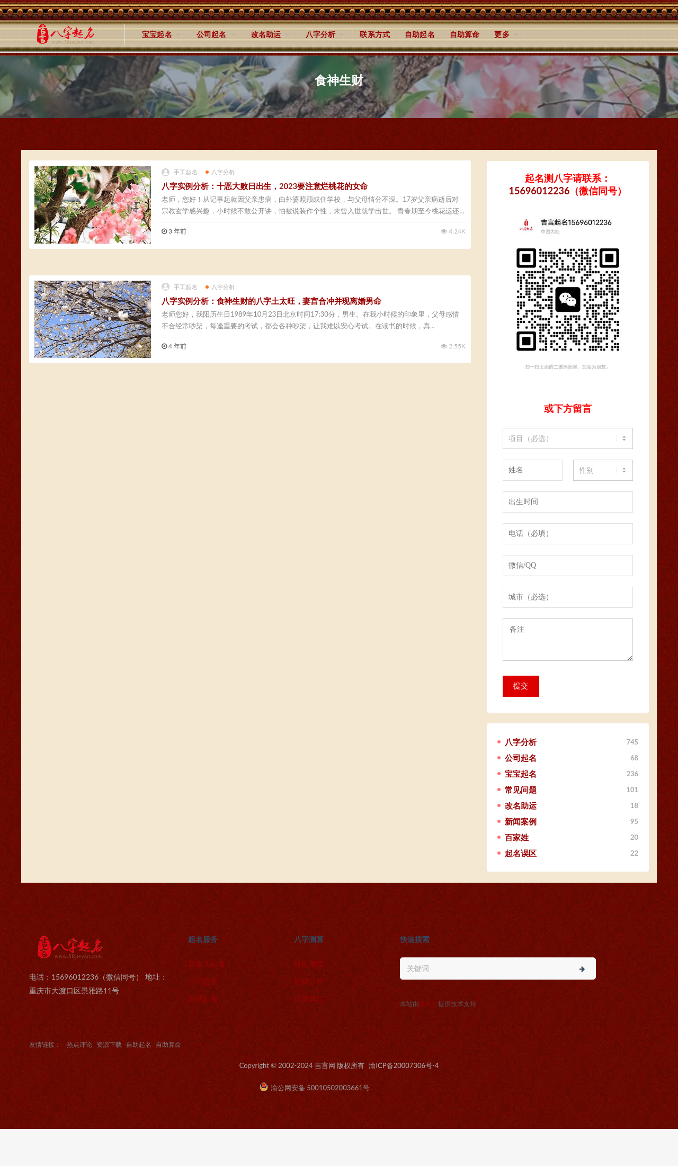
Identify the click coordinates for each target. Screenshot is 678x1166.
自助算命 (465, 34)
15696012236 (539, 190)
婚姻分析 (309, 980)
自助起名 (420, 34)
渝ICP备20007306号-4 (404, 1065)
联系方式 (375, 34)
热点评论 (79, 1044)
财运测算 (309, 963)
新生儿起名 (206, 963)
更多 (501, 34)
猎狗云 (428, 1004)
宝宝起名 (157, 34)
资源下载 (109, 1044)
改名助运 (266, 34)
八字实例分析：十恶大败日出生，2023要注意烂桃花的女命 (265, 186)
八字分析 (321, 34)
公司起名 (212, 34)
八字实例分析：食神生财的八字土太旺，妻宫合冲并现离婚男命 (271, 301)
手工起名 (180, 172)
